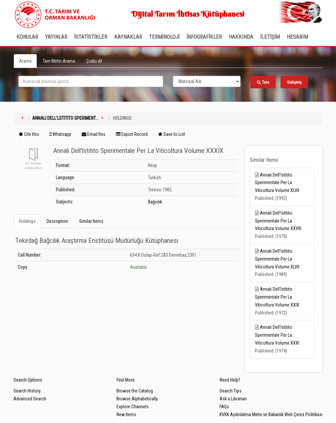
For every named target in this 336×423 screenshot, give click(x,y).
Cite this (29, 134)
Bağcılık (155, 201)
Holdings (27, 221)
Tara (263, 82)
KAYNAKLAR (128, 36)
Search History (27, 390)
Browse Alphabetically (137, 398)
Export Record (132, 134)
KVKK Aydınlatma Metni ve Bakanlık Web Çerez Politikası (271, 414)
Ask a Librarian (233, 398)
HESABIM (297, 36)
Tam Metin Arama (59, 61)
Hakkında (241, 36)
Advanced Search (29, 398)
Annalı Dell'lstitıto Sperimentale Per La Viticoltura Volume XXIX (277, 296)
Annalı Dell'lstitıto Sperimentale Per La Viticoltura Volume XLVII (277, 182)
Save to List (171, 134)
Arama (25, 61)
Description (57, 221)
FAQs (224, 406)
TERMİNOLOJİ (164, 36)
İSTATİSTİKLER (90, 36)
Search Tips (231, 390)
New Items (126, 414)
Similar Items (91, 221)
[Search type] (207, 81)
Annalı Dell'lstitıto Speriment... (65, 118)
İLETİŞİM (270, 36)
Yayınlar (56, 36)
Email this (93, 134)
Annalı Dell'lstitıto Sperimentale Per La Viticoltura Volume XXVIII (278, 220)
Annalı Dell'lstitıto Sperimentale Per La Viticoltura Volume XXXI (277, 335)
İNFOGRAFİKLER (204, 36)
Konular (27, 36)
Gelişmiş (294, 82)
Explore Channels (132, 406)
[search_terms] (90, 81)
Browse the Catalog (134, 390)
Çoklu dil (94, 61)
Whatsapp (60, 134)
